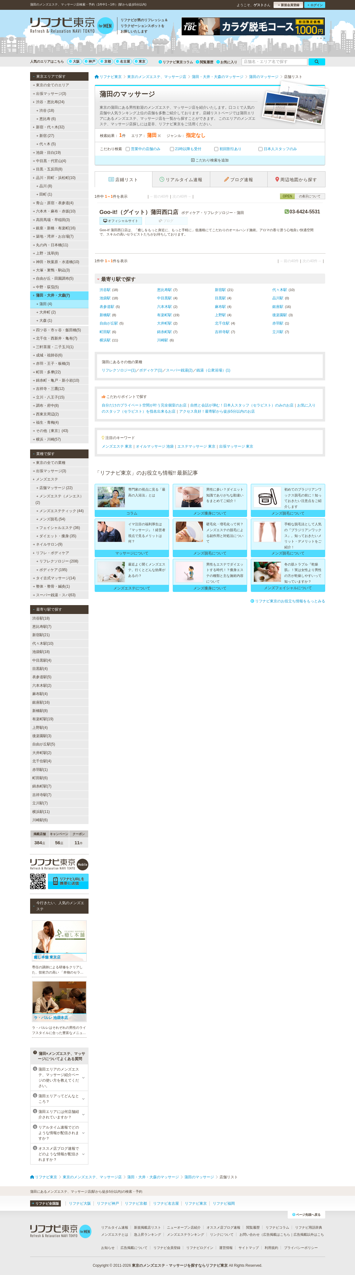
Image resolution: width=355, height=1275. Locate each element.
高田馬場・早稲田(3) (51, 220)
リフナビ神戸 (108, 1203)
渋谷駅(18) (41, 618)
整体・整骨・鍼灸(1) (51, 586)
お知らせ (108, 1248)
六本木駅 (164, 307)
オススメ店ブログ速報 (223, 1227)
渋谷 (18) (45, 110)
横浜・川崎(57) (47, 439)
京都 (106, 61)
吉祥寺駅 (222, 332)
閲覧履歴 (204, 62)
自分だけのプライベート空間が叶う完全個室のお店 (144, 405)
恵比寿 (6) (46, 119)
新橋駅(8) (40, 711)
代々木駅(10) (42, 643)
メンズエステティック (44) (60, 511)
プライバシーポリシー (301, 1248)
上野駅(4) (40, 727)
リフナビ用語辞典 (308, 1227)
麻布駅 (220, 307)
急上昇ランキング (147, 1234)
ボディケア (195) (51, 570)
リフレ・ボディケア (51, 553)
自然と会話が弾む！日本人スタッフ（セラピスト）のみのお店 (242, 405)
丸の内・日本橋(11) (50, 245)
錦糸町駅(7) (42, 786)
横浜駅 (105, 340)
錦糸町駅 (164, 332)
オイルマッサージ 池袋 (155, 446)
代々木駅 (279, 290)
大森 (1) (44, 320)
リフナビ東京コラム (176, 62)
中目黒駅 (164, 298)
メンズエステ (45, 479)
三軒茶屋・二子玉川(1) (53, 347)
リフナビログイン (199, 1248)
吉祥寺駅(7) (42, 795)
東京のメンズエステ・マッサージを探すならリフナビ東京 (180, 1265)
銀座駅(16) (41, 702)
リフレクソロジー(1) (119, 370)
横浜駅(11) (41, 812)
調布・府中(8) (46, 405)
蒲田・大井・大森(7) (51, 295)
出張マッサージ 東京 (236, 446)
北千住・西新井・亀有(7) (55, 338)
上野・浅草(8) (46, 253)
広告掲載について (134, 1248)
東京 (140, 61)
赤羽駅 (277, 323)
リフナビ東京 (196, 1203)
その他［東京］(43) (50, 431)
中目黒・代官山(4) (49, 161)
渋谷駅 (105, 290)
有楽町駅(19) (42, 719)
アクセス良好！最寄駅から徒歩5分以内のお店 (217, 411)
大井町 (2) (46, 312)
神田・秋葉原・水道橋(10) (56, 262)
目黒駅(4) (40, 669)
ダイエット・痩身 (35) (56, 536)
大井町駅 (164, 323)
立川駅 (277, 332)
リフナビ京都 (136, 1203)
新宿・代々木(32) (49, 127)
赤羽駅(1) (40, 770)
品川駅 (277, 298)
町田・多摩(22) (47, 372)
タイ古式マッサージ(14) (54, 578)
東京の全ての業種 (49, 463)
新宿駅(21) (41, 635)
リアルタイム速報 (114, 1227)
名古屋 (123, 61)
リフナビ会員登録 (166, 1248)
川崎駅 (162, 340)
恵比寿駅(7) (42, 626)
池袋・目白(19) (47, 152)
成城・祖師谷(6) (47, 355)
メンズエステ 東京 (117, 446)
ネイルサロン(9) (47, 544)
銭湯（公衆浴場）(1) (213, 370)
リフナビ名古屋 (166, 1203)
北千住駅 (222, 323)
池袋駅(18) (41, 652)
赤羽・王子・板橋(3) (51, 363)
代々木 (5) (46, 144)
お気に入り (226, 62)
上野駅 (220, 315)
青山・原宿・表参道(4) (53, 203)
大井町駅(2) (42, 753)
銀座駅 (277, 307)
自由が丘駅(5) (43, 744)
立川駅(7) (40, 803)
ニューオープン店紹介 (184, 1227)
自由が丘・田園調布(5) (53, 278)
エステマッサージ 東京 (196, 446)
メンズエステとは (114, 1234)
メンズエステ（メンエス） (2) (60, 499)
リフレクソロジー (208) (57, 561)
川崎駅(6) (40, 820)
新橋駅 (105, 315)
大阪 (74, 61)
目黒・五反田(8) (47, 169)
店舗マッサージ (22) (54, 488)
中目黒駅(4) (42, 660)
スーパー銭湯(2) (179, 370)
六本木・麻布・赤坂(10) (54, 211)
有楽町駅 (164, 315)
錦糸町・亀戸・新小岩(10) (56, 380)
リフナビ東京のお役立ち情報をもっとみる (287, 601)
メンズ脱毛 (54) (50, 519)
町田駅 (105, 332)
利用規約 (271, 1248)
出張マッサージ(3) (49, 93)
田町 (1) (44, 194)
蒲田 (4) (44, 304)
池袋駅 (105, 298)
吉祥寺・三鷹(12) (49, 389)
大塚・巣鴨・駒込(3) (51, 270)
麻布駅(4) (40, 694)
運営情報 (226, 1248)
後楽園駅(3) (42, 736)
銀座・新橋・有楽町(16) (54, 228)
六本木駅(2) (42, 685)
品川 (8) (44, 186)
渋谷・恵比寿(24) (49, 102)
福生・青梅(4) (46, 422)
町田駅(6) (40, 778)
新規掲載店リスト (147, 1227)
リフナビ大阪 (80, 1203)
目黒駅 (220, 298)
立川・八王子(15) (49, 397)
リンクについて (222, 1234)
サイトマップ (249, 1248)
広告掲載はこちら (276, 1234)
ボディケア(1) (150, 370)
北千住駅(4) (42, 761)
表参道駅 (107, 307)
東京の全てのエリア (51, 85)
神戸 (90, 61)
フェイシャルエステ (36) (58, 528)
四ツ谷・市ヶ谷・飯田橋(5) (57, 330)
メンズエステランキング (185, 1234)
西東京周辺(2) (46, 414)
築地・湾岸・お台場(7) (53, 236)
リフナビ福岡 (224, 1203)
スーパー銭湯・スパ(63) (54, 595)
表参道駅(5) (42, 677)
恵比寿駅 (164, 290)
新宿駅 (220, 290)
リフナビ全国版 (45, 1203)
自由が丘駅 (109, 323)
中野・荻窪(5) (46, 287)
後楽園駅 (279, 315)
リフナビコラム (277, 1227)
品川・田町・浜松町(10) (54, 178)
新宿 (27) (45, 136)
